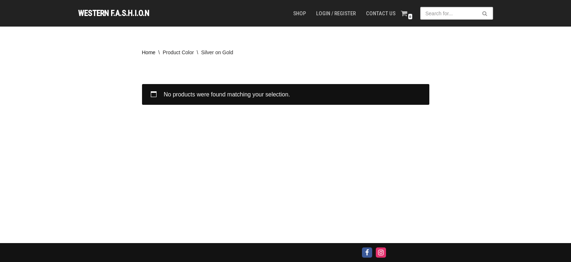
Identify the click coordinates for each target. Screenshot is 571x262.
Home (148, 52)
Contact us (380, 13)
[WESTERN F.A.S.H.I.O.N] (113, 13)
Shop (299, 13)
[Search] (448, 13)
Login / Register (336, 13)
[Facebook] (367, 252)
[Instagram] (381, 252)
